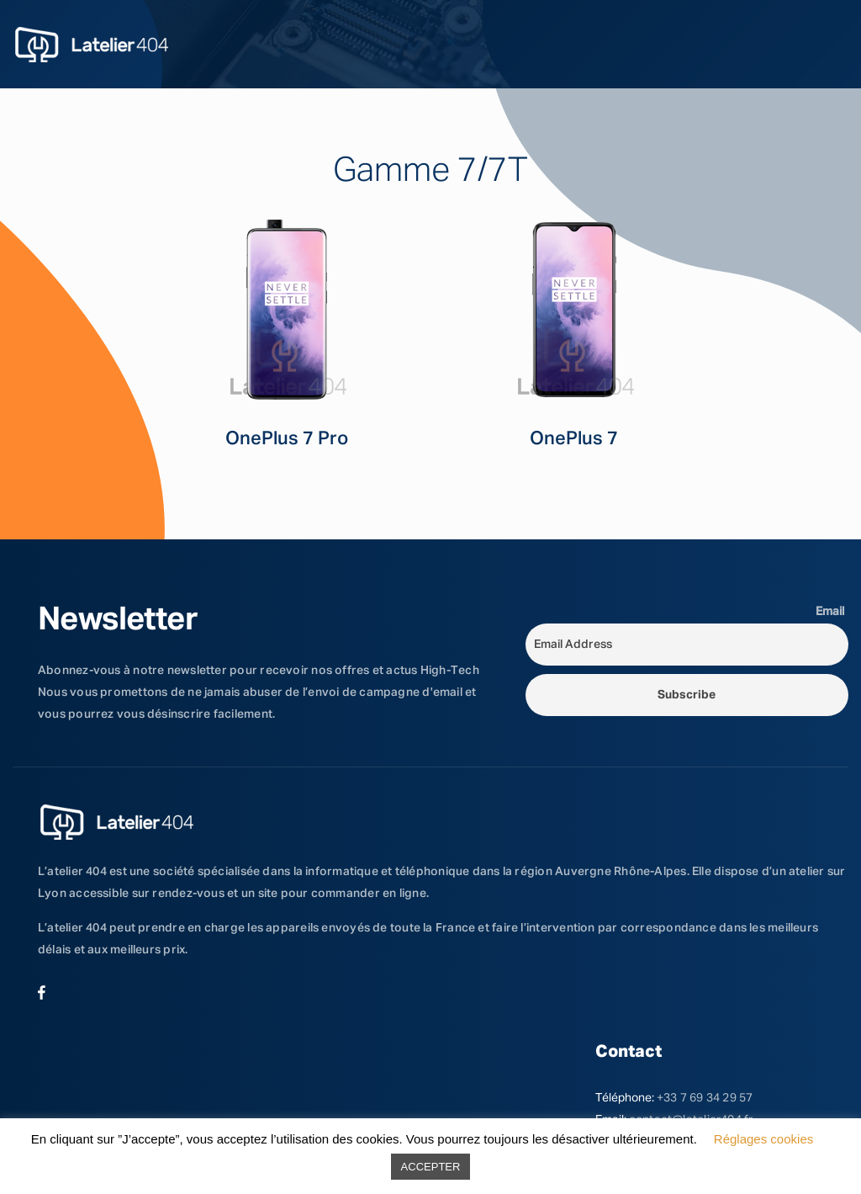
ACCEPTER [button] (431, 1166)
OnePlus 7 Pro (286, 439)
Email (830, 612)
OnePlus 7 (574, 439)
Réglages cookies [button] (763, 1139)
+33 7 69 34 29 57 (705, 1098)
